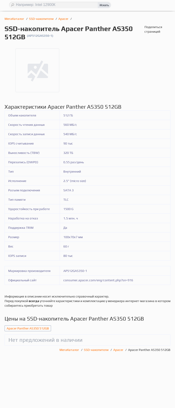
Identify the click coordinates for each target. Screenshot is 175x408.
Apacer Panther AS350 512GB (28, 328)
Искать (104, 5)
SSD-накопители (41, 19)
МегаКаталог (15, 19)
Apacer (63, 19)
